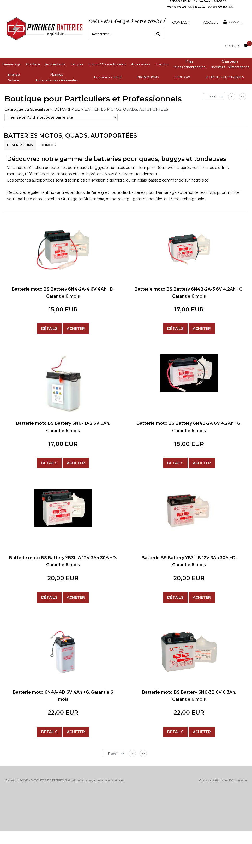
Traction (162, 64)
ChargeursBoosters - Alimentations (230, 64)
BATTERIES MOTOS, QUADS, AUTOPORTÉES (126, 109)
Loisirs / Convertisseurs (107, 64)
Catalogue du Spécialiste (26, 109)
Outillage (33, 64)
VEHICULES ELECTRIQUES (225, 77)
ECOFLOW (182, 77)
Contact (180, 22)
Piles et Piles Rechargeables (180, 198)
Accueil (210, 22)
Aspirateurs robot (108, 77)
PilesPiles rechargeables (189, 64)
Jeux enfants (55, 64)
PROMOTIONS (148, 77)
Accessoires (140, 64)
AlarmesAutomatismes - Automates (56, 77)
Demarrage (12, 64)
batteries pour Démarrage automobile (164, 192)
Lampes (77, 64)
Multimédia (93, 198)
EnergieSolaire (14, 77)
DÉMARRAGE (67, 109)
